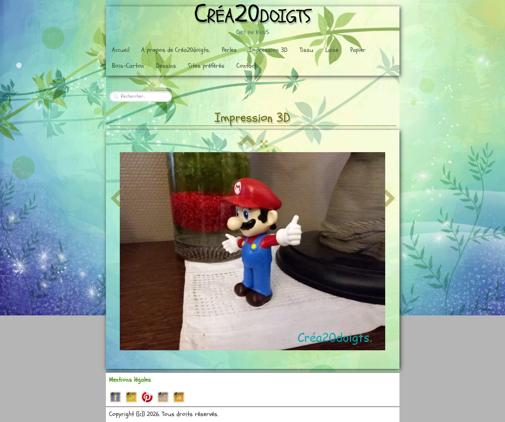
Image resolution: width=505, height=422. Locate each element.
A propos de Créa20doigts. (175, 50)
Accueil (120, 50)
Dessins (166, 65)
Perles (229, 50)
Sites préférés (206, 65)
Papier (358, 50)
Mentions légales (130, 379)
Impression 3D (268, 50)
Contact (246, 65)
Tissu (306, 50)
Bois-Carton (128, 65)
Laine (331, 50)
